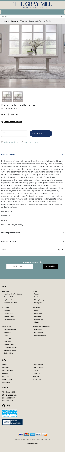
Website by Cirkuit (32, 443)
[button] (32, 121)
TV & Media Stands (10, 347)
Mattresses (38, 329)
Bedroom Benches (10, 303)
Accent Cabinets (9, 319)
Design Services (7, 370)
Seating (36, 297)
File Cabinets (38, 319)
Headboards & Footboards (13, 294)
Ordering (36, 376)
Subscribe (50, 266)
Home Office (37, 307)
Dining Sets (38, 303)
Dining (35, 291)
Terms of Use (37, 379)
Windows (5, 367)
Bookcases (38, 313)
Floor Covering (38, 364)
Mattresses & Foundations (41, 326)
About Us (5, 376)
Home (4, 364)
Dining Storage (39, 300)
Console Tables (9, 316)
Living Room (6, 326)
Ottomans (7, 338)
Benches (7, 310)
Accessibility (6, 382)
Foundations (38, 332)
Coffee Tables (8, 353)
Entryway (5, 307)
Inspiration (36, 370)
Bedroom (5, 291)
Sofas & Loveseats (10, 329)
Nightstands (8, 300)
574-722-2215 (8, 401)
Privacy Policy (7, 379)
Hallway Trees (8, 313)
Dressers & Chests (10, 297)
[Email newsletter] (19, 266)
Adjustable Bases (40, 335)
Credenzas (37, 316)
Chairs (36, 322)
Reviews (5, 373)
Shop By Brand (38, 367)
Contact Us (36, 373)
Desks (36, 310)
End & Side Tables (10, 350)
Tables (36, 294)
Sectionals (7, 332)
